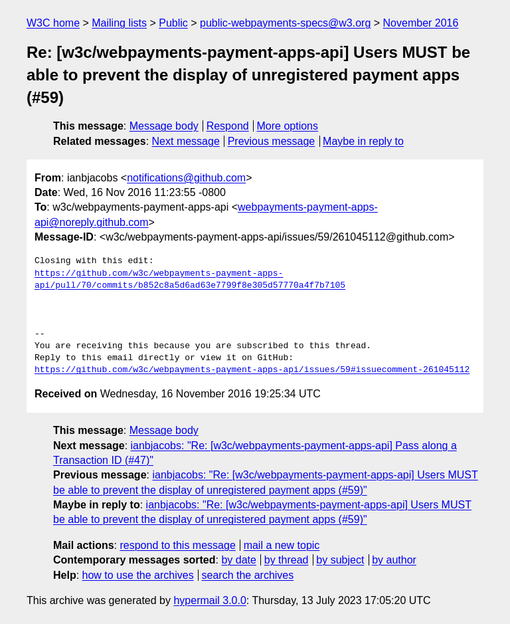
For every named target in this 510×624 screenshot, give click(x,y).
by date (238, 560)
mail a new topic (282, 545)
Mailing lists (119, 23)
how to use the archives (138, 575)
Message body (164, 126)
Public (173, 23)
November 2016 (421, 23)
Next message (186, 141)
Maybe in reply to (363, 141)
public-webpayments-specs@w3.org (285, 23)
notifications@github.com (186, 177)
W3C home (53, 23)
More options (288, 126)
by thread (286, 560)
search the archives (248, 575)
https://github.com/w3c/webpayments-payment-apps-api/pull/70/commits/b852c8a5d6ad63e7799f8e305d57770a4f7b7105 (190, 280)
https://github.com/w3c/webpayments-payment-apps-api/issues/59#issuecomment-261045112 (252, 370)
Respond (228, 126)
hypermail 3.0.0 (209, 600)
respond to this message (177, 545)
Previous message (271, 141)
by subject (340, 560)
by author (394, 560)
